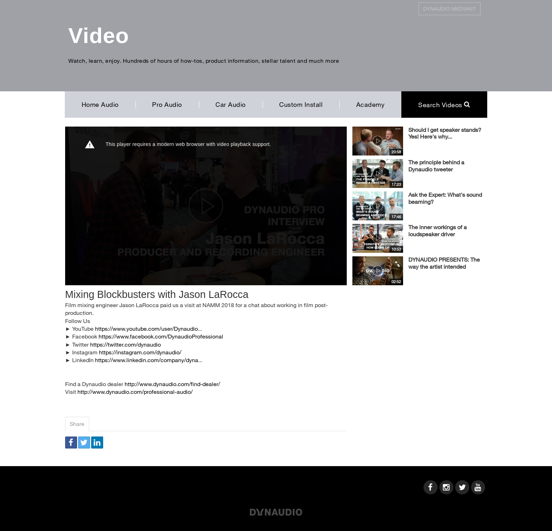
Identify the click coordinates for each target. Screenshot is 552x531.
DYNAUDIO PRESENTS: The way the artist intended (444, 263)
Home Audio (100, 104)
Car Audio (230, 104)
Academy (370, 104)
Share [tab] (77, 423)
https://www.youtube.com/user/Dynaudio (146, 328)
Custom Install (300, 104)
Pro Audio (167, 104)
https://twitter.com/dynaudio (125, 344)
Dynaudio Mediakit (449, 9)
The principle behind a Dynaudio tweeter (436, 165)
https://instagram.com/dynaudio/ (140, 352)
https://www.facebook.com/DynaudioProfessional (161, 336)
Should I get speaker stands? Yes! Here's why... (444, 133)
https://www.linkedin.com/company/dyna (146, 359)
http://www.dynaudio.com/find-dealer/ (172, 383)
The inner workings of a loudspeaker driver (437, 230)
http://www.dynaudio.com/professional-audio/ (135, 391)
